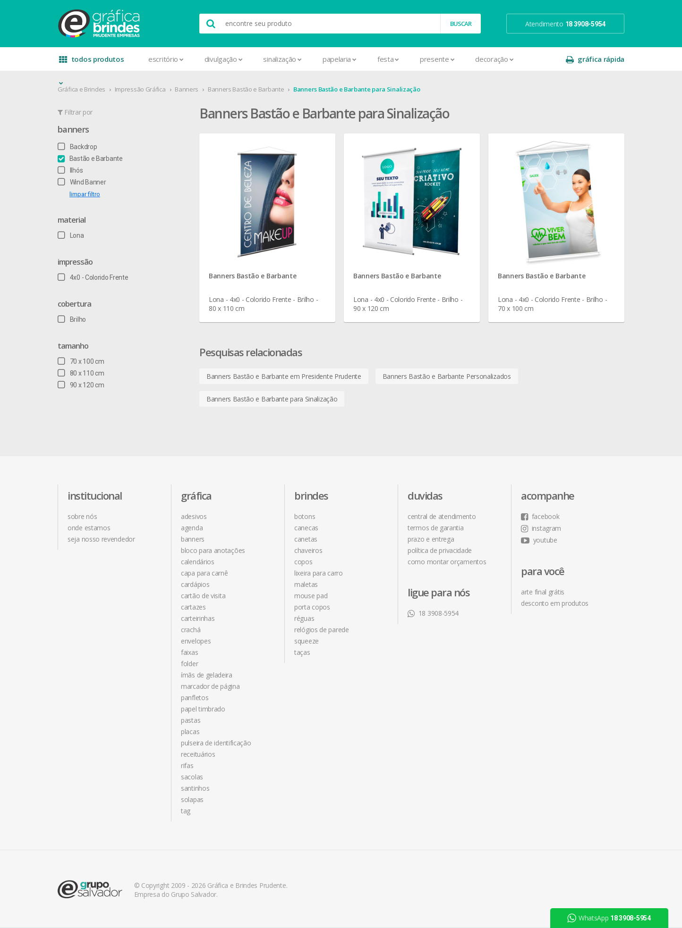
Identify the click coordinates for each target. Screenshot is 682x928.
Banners (186, 89)
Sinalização (282, 59)
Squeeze (306, 640)
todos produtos (91, 62)
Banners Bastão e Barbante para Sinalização (356, 89)
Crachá (190, 629)
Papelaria (340, 59)
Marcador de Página (210, 686)
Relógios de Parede (321, 629)
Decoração (494, 59)
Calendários (197, 561)
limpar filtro (84, 194)
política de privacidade (440, 550)
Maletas (306, 584)
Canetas (305, 539)
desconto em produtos (554, 603)
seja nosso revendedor (101, 539)
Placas (190, 731)
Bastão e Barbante (90, 158)
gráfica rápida (595, 59)
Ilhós (70, 170)
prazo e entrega (431, 539)
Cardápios (195, 584)
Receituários (198, 754)
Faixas (189, 652)
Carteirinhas (197, 618)
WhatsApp (609, 918)
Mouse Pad (310, 595)
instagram (541, 528)
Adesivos (194, 516)
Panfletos (194, 697)
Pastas (190, 720)
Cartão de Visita (203, 595)
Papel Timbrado (203, 708)
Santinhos (195, 788)
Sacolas (192, 776)
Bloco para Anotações (213, 550)
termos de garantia (436, 527)
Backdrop (77, 146)
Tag (185, 810)
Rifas (187, 765)
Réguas (304, 618)
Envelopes (196, 640)
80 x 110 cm (81, 373)
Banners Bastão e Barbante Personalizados (447, 376)
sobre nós (82, 516)
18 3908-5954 (433, 613)
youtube (539, 539)
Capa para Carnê (204, 573)
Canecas (306, 527)
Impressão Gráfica (140, 89)
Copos (303, 561)
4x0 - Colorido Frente (93, 277)
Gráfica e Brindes (81, 89)
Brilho (72, 319)
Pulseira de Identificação (216, 742)
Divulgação (224, 59)
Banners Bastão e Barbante (246, 89)
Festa (388, 59)
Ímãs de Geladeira (206, 674)
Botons (304, 516)
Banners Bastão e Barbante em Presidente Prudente (283, 376)
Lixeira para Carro (318, 573)
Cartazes (193, 606)
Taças (302, 652)
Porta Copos (312, 606)
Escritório (166, 59)
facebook (540, 516)
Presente (437, 59)
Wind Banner (82, 182)
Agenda (192, 527)
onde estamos (89, 527)
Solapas (192, 799)
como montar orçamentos (447, 561)
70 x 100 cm (81, 361)
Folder (189, 663)
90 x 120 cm (81, 385)
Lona (71, 235)
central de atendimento (442, 516)
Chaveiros (308, 550)
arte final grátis (542, 591)
